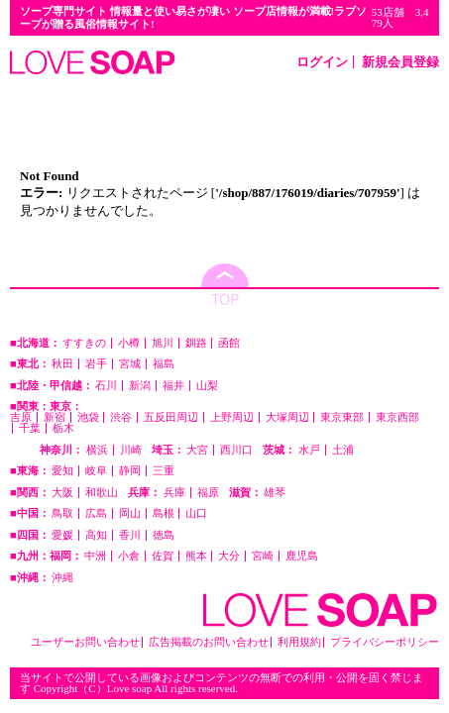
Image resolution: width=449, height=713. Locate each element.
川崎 (131, 450)
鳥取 (62, 513)
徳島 (163, 535)
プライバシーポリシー (384, 642)
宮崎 (263, 556)
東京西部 (397, 417)
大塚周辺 (287, 417)
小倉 (129, 556)
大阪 (62, 492)
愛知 (62, 470)
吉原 (21, 417)
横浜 (97, 450)
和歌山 (101, 492)
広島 (96, 513)
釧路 (196, 343)
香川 (130, 535)
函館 (229, 343)
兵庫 (174, 492)
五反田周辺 (171, 417)
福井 (173, 385)
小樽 (129, 343)
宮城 (130, 363)
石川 (106, 385)
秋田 (62, 363)
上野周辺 (232, 417)
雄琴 (274, 492)
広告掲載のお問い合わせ (209, 642)
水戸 (309, 450)
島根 (163, 513)
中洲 (95, 556)
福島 (163, 363)
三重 (163, 470)
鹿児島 (301, 556)
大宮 (197, 450)
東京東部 (342, 417)
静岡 (130, 470)
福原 (208, 492)
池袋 (88, 417)
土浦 (343, 450)
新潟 (140, 385)
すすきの (84, 343)
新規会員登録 (400, 61)
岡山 (130, 513)
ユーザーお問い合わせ (85, 642)
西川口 (236, 450)
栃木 (63, 428)
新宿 (54, 417)
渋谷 (121, 417)
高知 (96, 535)
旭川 (162, 343)
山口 (196, 513)
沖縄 (62, 577)
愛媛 (62, 535)
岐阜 (96, 470)
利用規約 (299, 642)
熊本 (196, 556)
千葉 (30, 428)
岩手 (96, 363)
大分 (229, 556)
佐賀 (162, 556)
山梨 (207, 385)
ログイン (322, 61)
